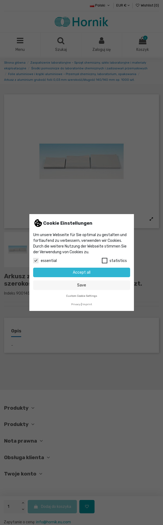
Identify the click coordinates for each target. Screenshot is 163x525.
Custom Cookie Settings (81, 295)
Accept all (81, 272)
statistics (114, 260)
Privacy (75, 304)
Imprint (87, 304)
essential (45, 260)
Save (81, 285)
